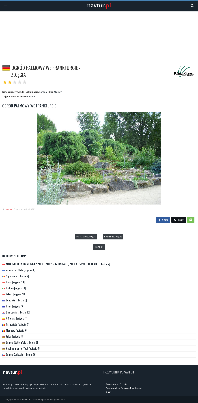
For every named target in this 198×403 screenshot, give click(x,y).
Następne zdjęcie (113, 236)
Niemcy (58, 92)
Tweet (178, 220)
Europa (43, 92)
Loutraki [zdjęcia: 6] (16, 300)
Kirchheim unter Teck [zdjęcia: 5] (23, 348)
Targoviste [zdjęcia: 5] (17, 324)
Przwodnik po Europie (116, 384)
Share (163, 220)
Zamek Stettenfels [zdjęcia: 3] (22, 342)
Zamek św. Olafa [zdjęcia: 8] (20, 270)
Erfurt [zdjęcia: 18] (16, 294)
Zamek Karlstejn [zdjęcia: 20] (21, 354)
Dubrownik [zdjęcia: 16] (18, 312)
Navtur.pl (26, 399)
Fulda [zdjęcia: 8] (15, 336)
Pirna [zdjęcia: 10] (15, 282)
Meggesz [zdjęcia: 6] (16, 330)
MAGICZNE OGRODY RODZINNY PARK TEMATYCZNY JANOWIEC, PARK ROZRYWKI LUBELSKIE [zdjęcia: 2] (58, 264)
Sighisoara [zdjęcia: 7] (17, 276)
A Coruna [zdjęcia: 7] (16, 318)
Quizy (108, 392)
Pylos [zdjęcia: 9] (15, 306)
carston (31, 96)
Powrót (99, 247)
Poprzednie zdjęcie (86, 236)
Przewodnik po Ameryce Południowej (124, 388)
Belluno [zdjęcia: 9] (16, 288)
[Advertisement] (99, 34)
